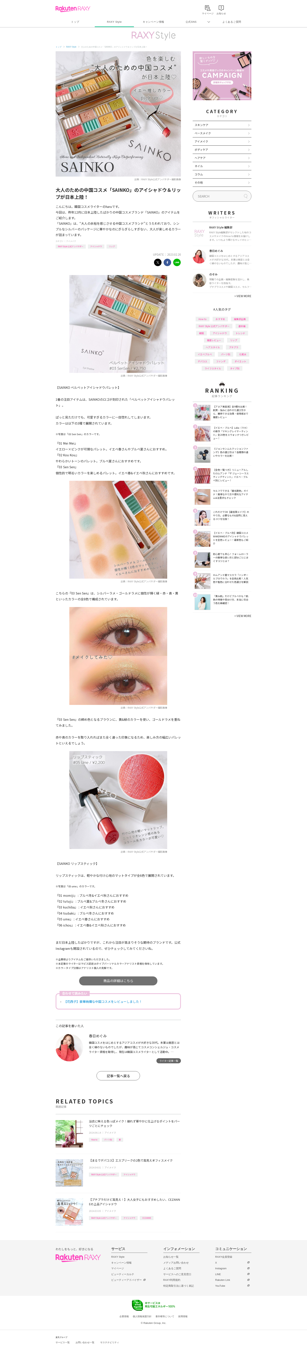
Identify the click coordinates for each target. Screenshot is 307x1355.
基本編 (242, 326)
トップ (75, 21)
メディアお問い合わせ (176, 1262)
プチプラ (233, 347)
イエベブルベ (205, 354)
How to (94, 1139)
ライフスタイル (213, 368)
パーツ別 (108, 1139)
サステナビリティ (109, 1342)
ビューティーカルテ (122, 1274)
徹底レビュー (214, 340)
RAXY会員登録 (223, 1256)
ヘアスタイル (213, 347)
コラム (199, 174)
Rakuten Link (222, 1279)
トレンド (240, 333)
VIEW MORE (242, 296)
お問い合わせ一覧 (85, 1342)
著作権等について (164, 1316)
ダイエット (240, 361)
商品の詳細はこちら (118, 980)
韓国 (201, 333)
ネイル (199, 166)
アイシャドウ (96, 246)
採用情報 (183, 1316)
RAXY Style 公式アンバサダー (70, 246)
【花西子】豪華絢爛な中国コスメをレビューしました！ (103, 1001)
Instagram (221, 1268)
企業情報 (124, 1316)
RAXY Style (114, 21)
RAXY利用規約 (171, 1279)
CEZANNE (146, 1217)
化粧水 (242, 354)
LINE (218, 1274)
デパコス (202, 361)
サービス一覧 (63, 1342)
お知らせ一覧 (171, 1256)
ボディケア (201, 150)
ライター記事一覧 (168, 1060)
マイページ (117, 1268)
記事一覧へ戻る (118, 1075)
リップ (112, 246)
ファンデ (221, 361)
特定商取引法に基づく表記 (178, 1285)
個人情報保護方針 (142, 1316)
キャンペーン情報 (153, 21)
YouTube (220, 1285)
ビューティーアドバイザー (126, 1279)
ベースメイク (203, 133)
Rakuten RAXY (73, 9)
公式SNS (191, 21)
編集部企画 (240, 319)
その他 (199, 182)
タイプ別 (234, 368)
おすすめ (220, 319)
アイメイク (71, 241)
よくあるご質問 (231, 21)
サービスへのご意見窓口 (177, 1274)
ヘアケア (200, 158)
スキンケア (201, 125)
